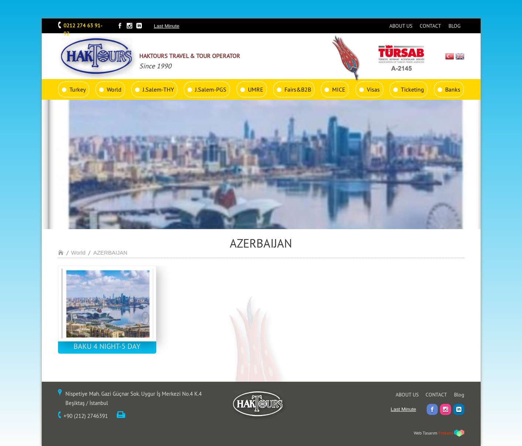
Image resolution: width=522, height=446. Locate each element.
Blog (459, 394)
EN (460, 56)
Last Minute (167, 26)
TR (449, 56)
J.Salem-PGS (210, 89)
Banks (452, 89)
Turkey (77, 89)
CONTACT (430, 26)
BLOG (454, 26)
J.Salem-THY (158, 89)
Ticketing (412, 89)
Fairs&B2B (297, 89)
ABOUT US (400, 26)
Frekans (446, 433)
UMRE (255, 89)
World (114, 89)
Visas (373, 89)
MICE (338, 89)
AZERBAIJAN (110, 252)
